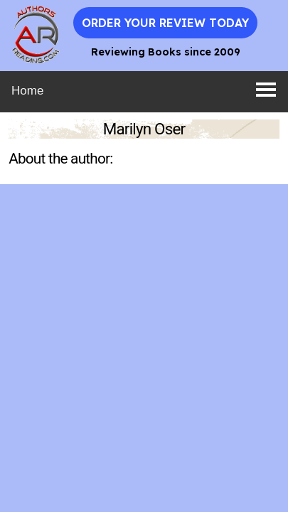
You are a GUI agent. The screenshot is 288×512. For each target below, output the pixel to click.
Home (27, 90)
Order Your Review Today (165, 23)
